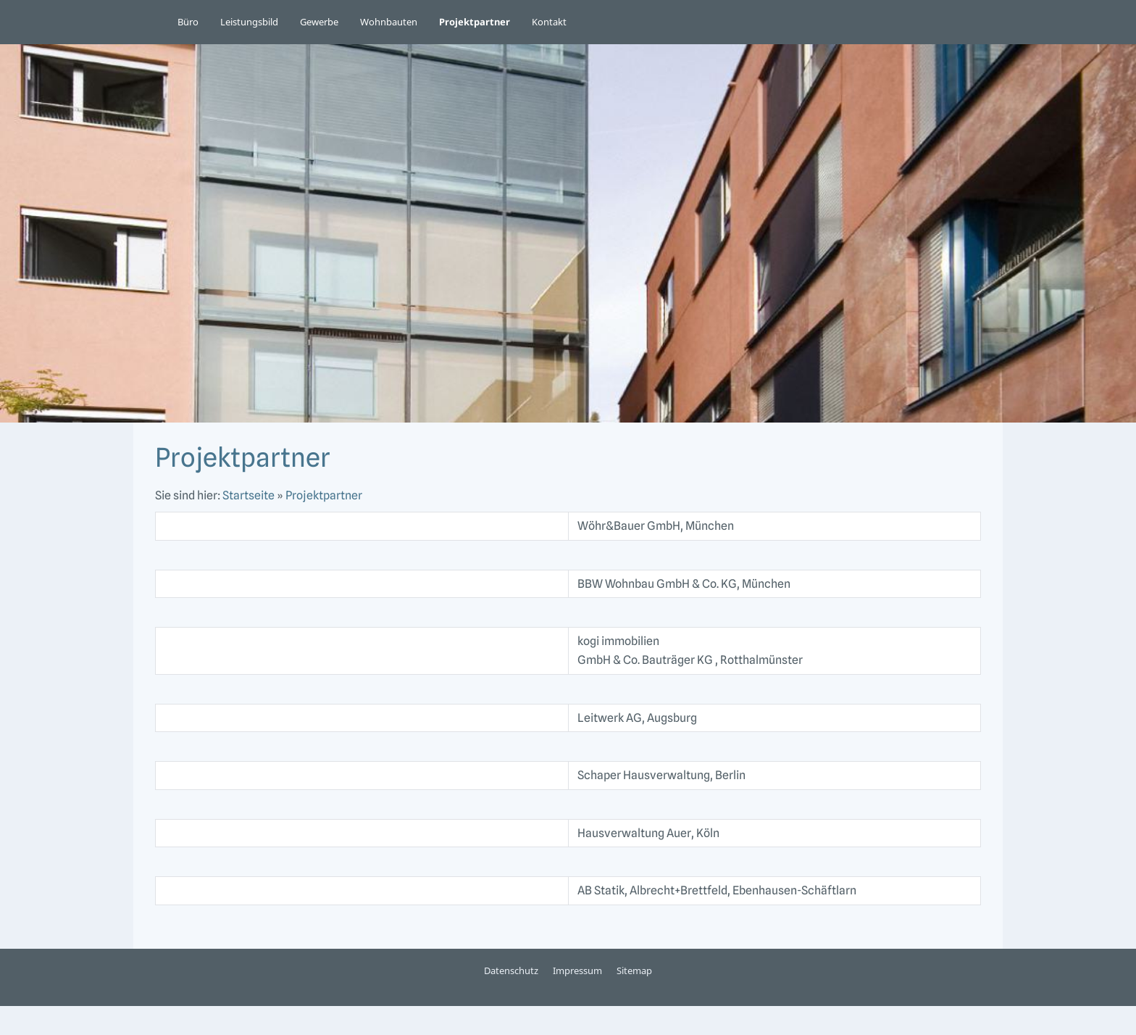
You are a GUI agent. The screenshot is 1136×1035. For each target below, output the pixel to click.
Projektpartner (323, 495)
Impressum (577, 970)
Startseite (248, 495)
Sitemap (634, 970)
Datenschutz (511, 970)
